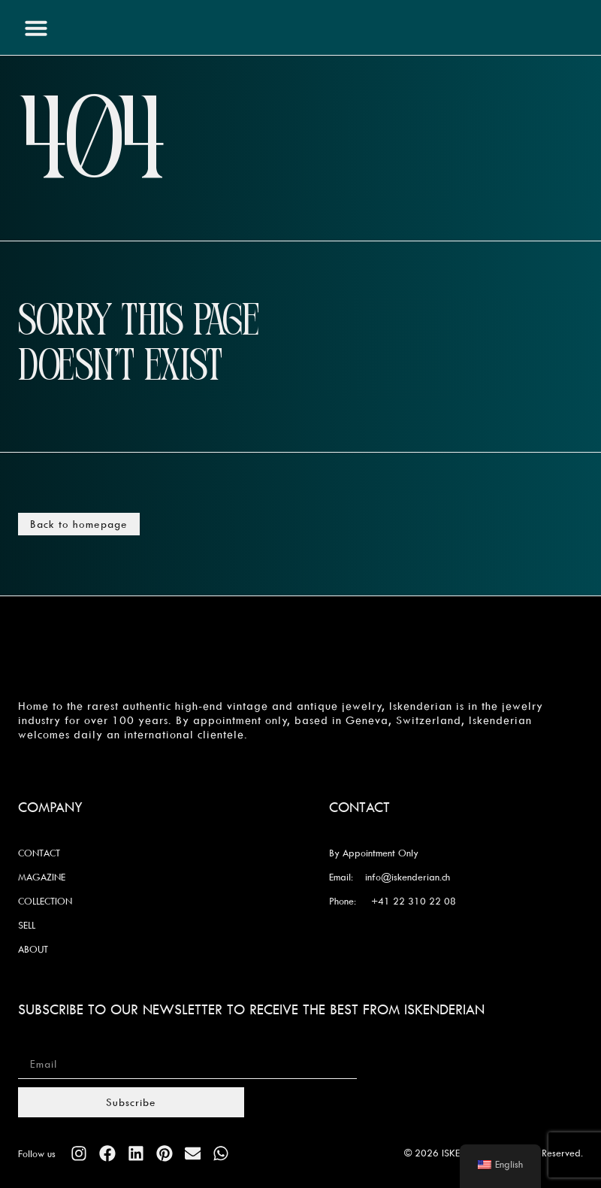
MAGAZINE (41, 877)
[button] (36, 28)
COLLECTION (45, 901)
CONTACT (39, 853)
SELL (26, 925)
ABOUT (33, 949)
